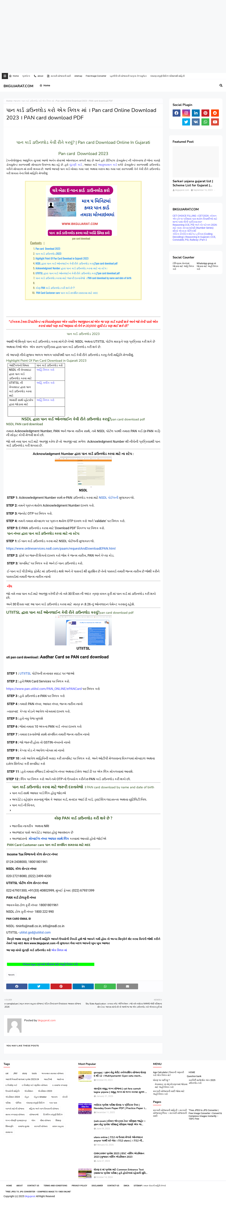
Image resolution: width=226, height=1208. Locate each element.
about (38, 76)
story (24, 1073)
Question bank (194, 1076)
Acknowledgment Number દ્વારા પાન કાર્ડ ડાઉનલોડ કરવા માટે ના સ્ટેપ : (71, 268)
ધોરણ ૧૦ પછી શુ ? (161, 1080)
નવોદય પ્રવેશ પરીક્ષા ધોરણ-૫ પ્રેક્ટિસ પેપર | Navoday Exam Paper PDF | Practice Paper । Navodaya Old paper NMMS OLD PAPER (119, 1106)
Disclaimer (97, 1186)
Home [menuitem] (45, 85)
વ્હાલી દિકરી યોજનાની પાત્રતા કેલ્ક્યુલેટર (128, 76)
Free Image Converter (96, 76)
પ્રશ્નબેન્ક (26, 76)
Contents (36, 243)
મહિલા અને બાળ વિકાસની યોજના (44, 1108)
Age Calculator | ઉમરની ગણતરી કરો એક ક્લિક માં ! (168, 1073)
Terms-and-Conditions (55, 1186)
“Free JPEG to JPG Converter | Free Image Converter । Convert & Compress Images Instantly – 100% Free (205, 1114)
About (19, 1186)
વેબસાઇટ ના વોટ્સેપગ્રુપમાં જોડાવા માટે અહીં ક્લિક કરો (171, 1085)
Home (14, 76)
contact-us (113, 1186)
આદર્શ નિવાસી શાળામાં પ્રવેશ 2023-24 (22, 1079)
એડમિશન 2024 (13, 1097)
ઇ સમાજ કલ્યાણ (59, 1085)
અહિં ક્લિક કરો (45, 369)
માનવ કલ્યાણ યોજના (15, 1114)
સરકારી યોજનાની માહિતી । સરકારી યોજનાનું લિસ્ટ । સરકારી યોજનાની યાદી (170, 1113)
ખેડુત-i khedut (40, 1097)
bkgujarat (30, 1196)
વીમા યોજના (45, 1120)
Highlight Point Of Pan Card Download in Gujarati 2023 (62, 258)
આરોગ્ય (60, 1079)
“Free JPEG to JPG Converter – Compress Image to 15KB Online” (38, 1192)
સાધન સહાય (58, 1126)
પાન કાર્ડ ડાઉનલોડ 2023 (48, 253)
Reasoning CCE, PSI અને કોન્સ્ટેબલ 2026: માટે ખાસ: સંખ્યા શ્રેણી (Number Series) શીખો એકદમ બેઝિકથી (195, 227)
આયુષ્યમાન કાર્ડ (107, 164)
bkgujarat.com (46, 1020)
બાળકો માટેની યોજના (15, 1108)
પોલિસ (18, 1103)
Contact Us (33, 1186)
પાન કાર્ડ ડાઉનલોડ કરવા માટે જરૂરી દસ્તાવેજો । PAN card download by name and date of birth (83, 278)
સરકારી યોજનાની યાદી (59, 76)
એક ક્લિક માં (59, 950)
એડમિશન (28, 1091)
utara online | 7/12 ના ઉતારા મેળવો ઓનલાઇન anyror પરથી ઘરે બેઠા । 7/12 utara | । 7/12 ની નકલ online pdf (118, 1139)
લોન (33, 1120)
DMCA (126, 1186)
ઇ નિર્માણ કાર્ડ (11, 1085)
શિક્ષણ (58, 1120)
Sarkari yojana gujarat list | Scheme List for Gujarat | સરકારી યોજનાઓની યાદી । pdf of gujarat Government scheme (194, 183)
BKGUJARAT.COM (18, 86)
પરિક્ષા (8, 1103)
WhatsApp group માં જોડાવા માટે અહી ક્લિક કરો (207, 266)
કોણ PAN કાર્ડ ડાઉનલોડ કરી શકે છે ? (55, 288)
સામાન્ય (9, 1132)
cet (7, 1073)
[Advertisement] (107, 11)
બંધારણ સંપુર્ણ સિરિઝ (35, 1103)
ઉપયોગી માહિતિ (13, 1091)
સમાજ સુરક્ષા (23, 1126)
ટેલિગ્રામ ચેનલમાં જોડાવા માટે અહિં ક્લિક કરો (183, 266)
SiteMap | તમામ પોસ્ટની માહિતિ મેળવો (150, 1186)
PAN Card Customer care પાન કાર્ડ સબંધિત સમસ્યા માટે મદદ (67, 293)
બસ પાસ (53, 1103)
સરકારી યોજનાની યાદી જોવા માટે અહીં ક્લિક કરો (169, 1092)
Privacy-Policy (79, 1186)
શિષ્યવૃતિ (9, 1126)
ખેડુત (27, 1097)
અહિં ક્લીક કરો (45, 382)
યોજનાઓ (33, 1114)
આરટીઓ (48, 1079)
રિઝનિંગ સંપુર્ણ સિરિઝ (52, 1114)
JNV (15, 1073)
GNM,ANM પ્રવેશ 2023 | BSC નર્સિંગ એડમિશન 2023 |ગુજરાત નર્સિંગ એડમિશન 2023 (119, 1155)
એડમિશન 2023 (45, 1091)
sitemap (78, 76)
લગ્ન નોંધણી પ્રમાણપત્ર (16, 1120)
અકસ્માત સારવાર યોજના (52, 1073)
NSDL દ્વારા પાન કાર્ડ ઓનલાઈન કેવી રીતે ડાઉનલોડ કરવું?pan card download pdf (77, 263)
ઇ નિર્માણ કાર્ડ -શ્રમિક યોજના (35, 1085)
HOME (192, 1072)
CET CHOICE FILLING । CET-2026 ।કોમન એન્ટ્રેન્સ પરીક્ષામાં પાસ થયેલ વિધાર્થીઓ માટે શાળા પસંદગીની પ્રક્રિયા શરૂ (195, 218)
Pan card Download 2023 (48, 248)
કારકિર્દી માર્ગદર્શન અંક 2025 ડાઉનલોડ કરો (202, 1081)
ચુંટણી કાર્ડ (75, 164)
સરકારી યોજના (41, 1126)
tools (34, 1073)
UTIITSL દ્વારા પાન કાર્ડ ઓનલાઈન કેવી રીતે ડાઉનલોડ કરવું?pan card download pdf (78, 273)
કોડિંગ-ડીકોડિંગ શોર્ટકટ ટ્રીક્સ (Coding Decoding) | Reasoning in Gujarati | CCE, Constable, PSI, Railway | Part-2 (194, 236)
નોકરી (64, 1097)
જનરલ (17, 101)
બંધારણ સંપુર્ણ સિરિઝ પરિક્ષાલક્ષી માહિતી (167, 76)
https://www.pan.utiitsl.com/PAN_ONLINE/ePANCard (44, 689)
